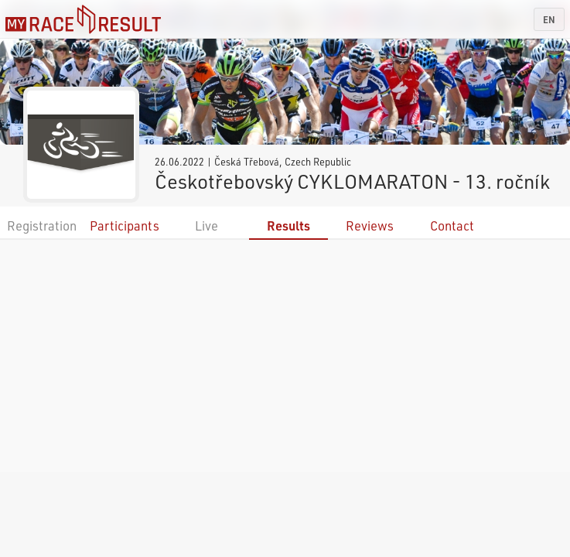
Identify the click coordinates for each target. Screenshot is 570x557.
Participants (124, 225)
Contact (452, 225)
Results (288, 225)
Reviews (370, 225)
